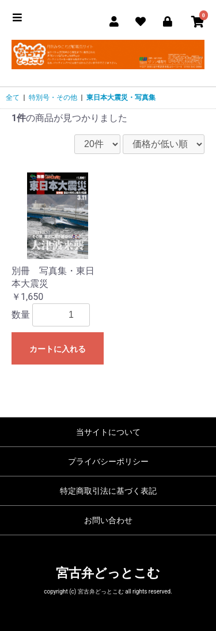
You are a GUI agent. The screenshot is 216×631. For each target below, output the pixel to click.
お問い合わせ (108, 520)
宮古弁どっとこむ (108, 573)
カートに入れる (57, 349)
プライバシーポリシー (108, 461)
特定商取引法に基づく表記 (108, 490)
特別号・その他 (53, 97)
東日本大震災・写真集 (121, 97)
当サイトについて (108, 432)
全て (13, 97)
